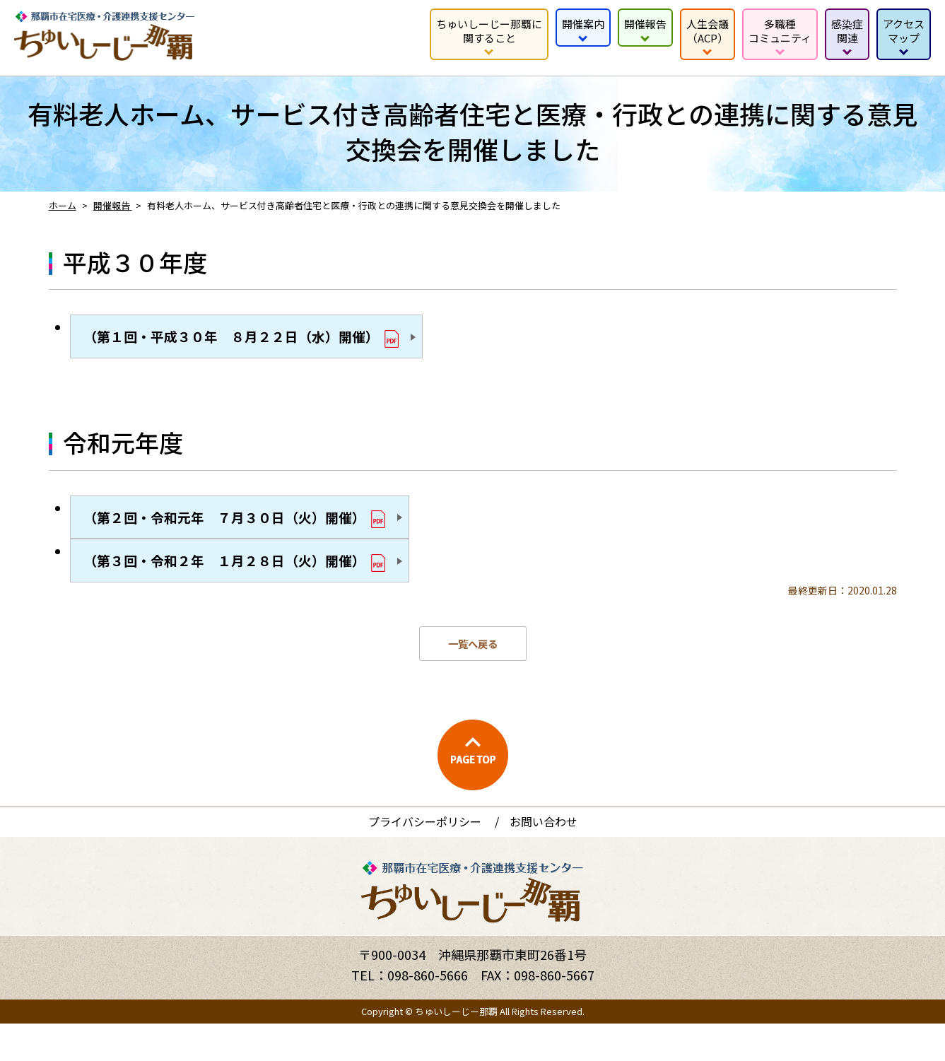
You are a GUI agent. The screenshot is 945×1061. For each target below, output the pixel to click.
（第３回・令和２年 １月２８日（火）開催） (261, 591)
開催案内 (583, 23)
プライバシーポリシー (424, 858)
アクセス (904, 30)
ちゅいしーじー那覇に (489, 30)
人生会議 (707, 30)
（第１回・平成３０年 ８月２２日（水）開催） (269, 342)
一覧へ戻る (473, 681)
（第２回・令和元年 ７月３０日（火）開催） (261, 535)
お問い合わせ (543, 858)
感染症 (847, 30)
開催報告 (645, 23)
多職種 (780, 30)
